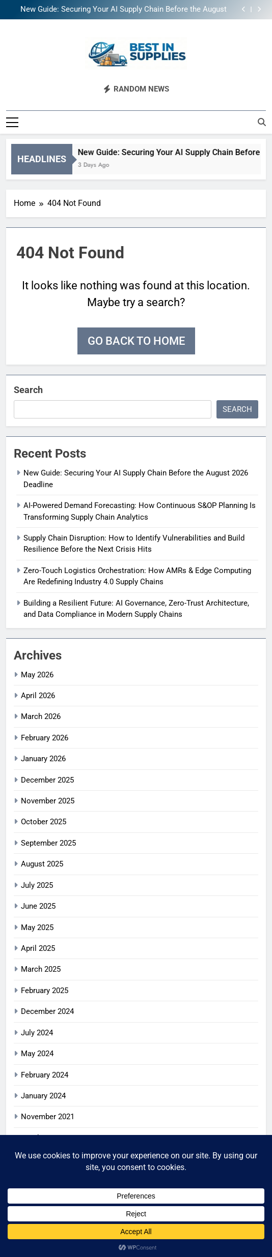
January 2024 (43, 1095)
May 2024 (37, 1053)
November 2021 (47, 1116)
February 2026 (44, 737)
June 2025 (38, 906)
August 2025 (42, 864)
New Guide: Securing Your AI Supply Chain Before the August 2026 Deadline (123, 10)
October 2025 (43, 821)
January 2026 (43, 758)
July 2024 (37, 1032)
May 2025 (37, 927)
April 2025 (38, 948)
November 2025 (47, 800)
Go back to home (136, 341)
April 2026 (38, 695)
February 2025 (44, 990)
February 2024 (44, 1075)
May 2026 (37, 674)
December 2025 (47, 780)
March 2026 (41, 716)
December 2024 (47, 1011)
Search (28, 389)
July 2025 (37, 885)
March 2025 (41, 969)
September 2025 (48, 843)
